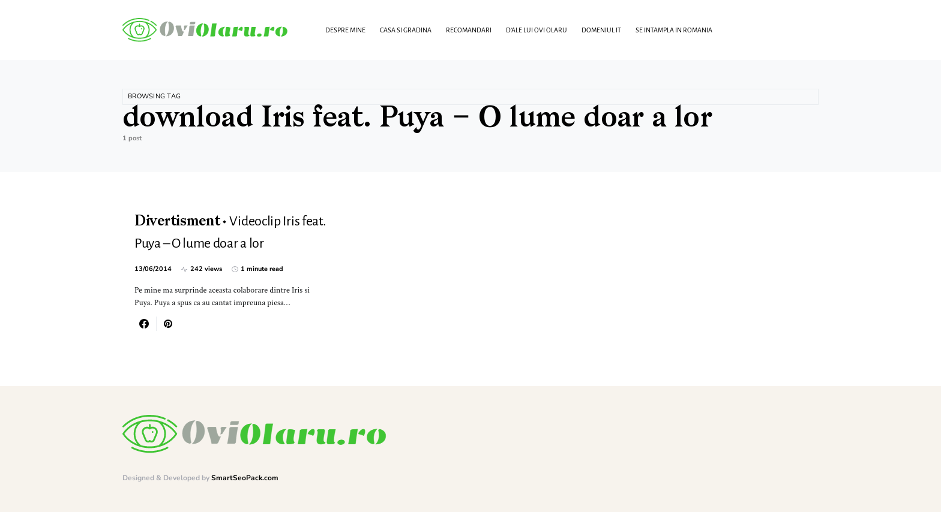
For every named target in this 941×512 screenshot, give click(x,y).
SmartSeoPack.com (244, 478)
